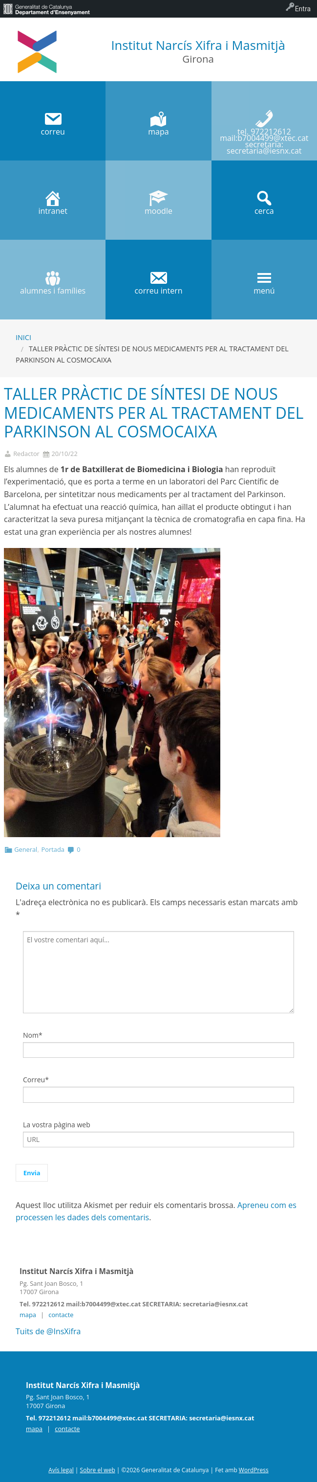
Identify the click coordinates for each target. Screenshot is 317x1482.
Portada (53, 849)
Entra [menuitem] (303, 9)
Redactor (26, 454)
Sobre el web (97, 1470)
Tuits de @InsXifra (48, 1331)
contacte (60, 1314)
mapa (28, 1314)
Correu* (36, 1079)
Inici (23, 337)
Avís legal (60, 1470)
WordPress (254, 1470)
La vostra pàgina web (56, 1124)
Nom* (32, 1035)
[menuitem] (46, 9)
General (25, 849)
